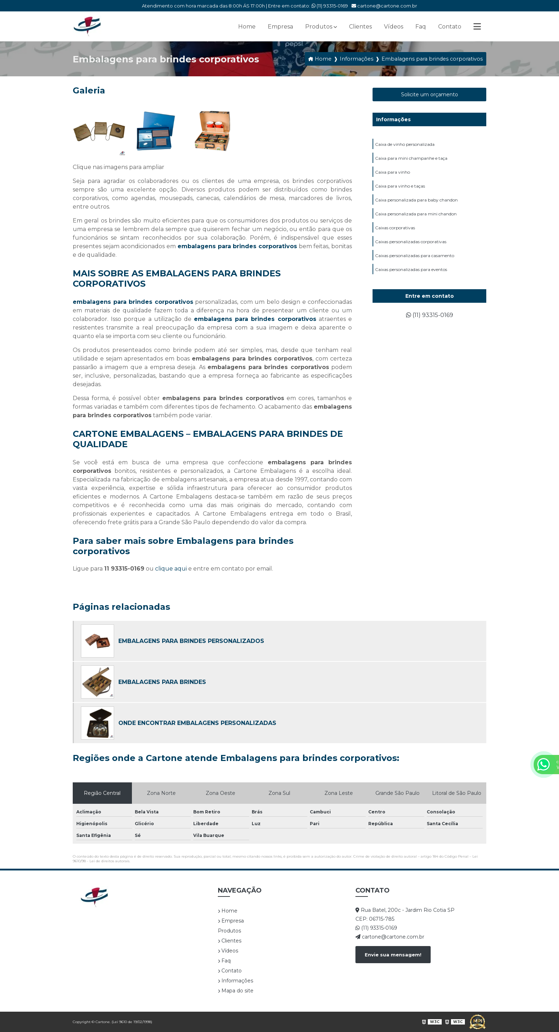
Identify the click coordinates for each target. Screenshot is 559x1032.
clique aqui (171, 568)
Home (247, 26)
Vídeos (393, 26)
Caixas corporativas (395, 227)
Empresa (280, 26)
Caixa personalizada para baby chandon (416, 200)
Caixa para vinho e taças (400, 186)
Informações (393, 119)
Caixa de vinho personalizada (405, 144)
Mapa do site (235, 990)
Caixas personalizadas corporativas (410, 241)
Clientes (360, 26)
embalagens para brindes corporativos (237, 246)
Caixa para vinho (392, 172)
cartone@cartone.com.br (384, 6)
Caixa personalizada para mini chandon (416, 213)
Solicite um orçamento (429, 94)
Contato (449, 26)
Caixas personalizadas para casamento (414, 255)
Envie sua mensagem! (393, 954)
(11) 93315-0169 (330, 6)
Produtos (318, 26)
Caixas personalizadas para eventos (411, 269)
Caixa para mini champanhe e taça (411, 158)
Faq (420, 26)
